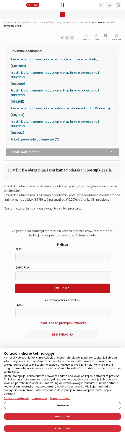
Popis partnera (60, 398)
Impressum (39, 398)
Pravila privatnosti (16, 398)
